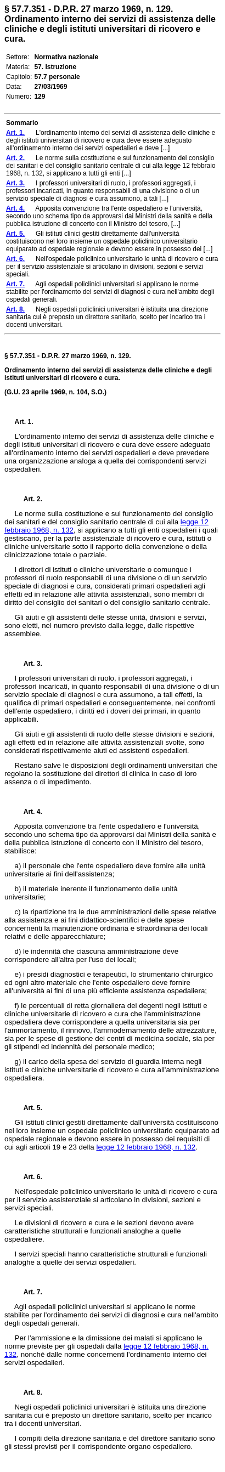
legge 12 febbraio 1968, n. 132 (145, 1147)
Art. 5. (28, 1108)
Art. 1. (24, 422)
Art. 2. (28, 499)
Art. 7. (28, 1292)
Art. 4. (28, 812)
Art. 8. (28, 1392)
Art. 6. (28, 1177)
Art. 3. (28, 663)
